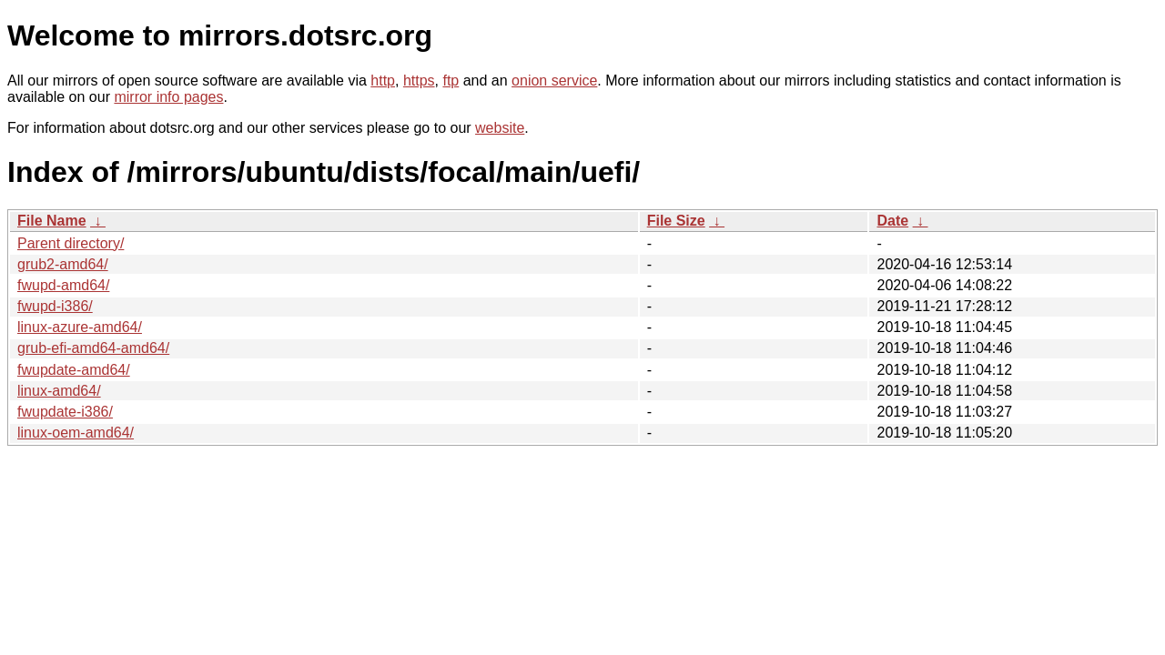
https (419, 80)
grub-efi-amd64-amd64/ (93, 348)
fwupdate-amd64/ (73, 370)
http (382, 80)
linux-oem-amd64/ (75, 432)
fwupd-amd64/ (63, 285)
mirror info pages (168, 97)
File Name (51, 220)
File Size (676, 220)
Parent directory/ (70, 243)
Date (892, 220)
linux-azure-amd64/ (79, 327)
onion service (554, 80)
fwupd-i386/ (55, 306)
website (499, 128)
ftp (450, 80)
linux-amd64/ (59, 390)
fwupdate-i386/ (65, 411)
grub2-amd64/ (62, 264)
